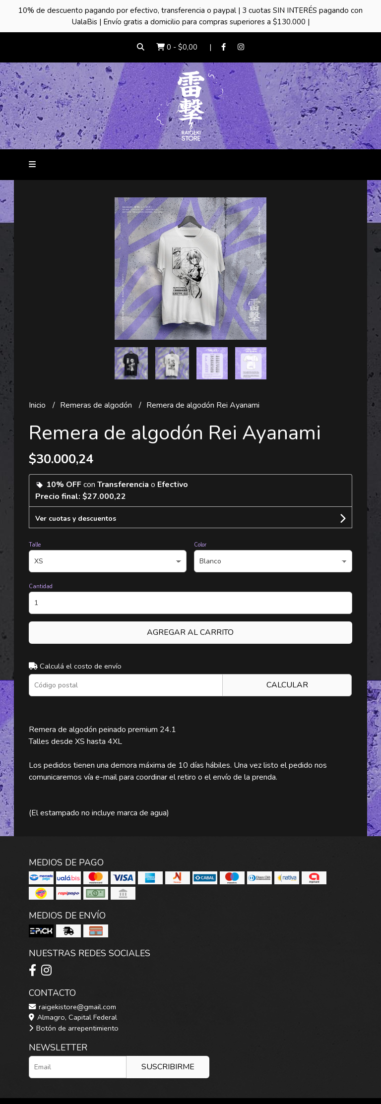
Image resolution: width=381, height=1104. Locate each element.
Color (200, 545)
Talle (35, 545)
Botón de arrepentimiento (74, 1028)
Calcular (287, 684)
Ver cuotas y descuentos (75, 518)
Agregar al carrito (190, 632)
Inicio (38, 405)
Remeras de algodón (97, 405)
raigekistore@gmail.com (72, 1007)
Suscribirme (167, 1066)
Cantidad (41, 586)
